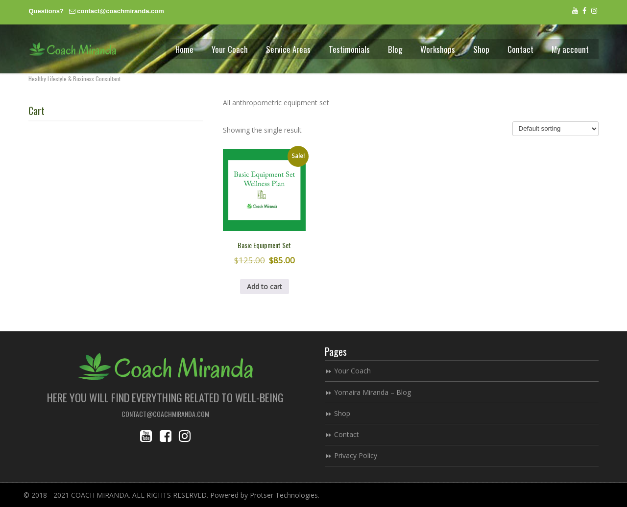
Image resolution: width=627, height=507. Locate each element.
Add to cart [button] (264, 286)
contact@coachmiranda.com (120, 11)
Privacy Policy (355, 455)
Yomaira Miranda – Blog (372, 392)
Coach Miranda (72, 49)
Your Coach (352, 370)
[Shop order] (555, 128)
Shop (342, 413)
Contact (346, 434)
